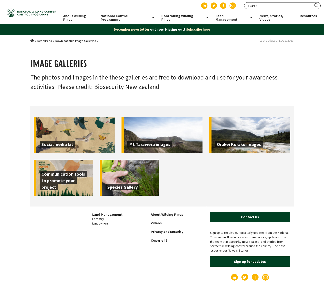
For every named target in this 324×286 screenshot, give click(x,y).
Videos (156, 223)
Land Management (107, 214)
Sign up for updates (250, 261)
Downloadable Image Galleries (75, 41)
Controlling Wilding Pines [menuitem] (177, 18)
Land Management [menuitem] (226, 18)
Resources (44, 41)
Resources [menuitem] (308, 16)
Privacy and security (167, 231)
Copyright (159, 240)
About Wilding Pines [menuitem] (74, 18)
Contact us (250, 217)
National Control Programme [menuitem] (114, 18)
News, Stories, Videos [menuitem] (271, 18)
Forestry (98, 219)
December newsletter (131, 29)
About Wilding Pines (167, 214)
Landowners (100, 223)
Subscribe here (198, 29)
